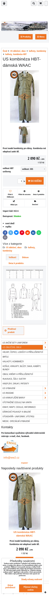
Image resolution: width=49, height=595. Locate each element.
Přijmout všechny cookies (31, 588)
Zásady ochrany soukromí (31, 579)
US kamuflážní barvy (25, 397)
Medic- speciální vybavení (16, 421)
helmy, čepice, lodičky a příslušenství (23, 352)
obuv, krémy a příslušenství (18, 374)
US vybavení (25, 388)
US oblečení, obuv (14, 247)
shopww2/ (24, 463)
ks (22, 181)
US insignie (25, 393)
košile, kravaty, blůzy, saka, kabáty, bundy (22, 367)
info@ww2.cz (11, 457)
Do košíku (35, 181)
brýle (6, 356)
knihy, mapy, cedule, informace (19, 407)
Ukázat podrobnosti (10, 586)
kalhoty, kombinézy (13, 361)
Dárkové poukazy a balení (16, 411)
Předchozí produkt (10, 330)
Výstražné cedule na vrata (17, 402)
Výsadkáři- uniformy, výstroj (18, 416)
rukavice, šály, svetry (14, 378)
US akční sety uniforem (25, 342)
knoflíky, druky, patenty (16, 383)
